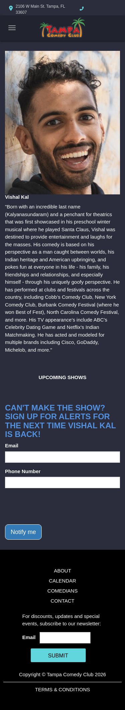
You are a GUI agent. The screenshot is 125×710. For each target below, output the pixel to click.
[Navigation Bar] (12, 27)
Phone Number (23, 471)
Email (11, 445)
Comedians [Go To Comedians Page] (62, 591)
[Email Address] (65, 637)
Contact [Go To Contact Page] (62, 601)
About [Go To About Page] (62, 570)
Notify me (23, 532)
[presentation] (55, 506)
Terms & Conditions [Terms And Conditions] (62, 689)
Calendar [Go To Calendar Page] (62, 581)
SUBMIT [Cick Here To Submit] (58, 655)
